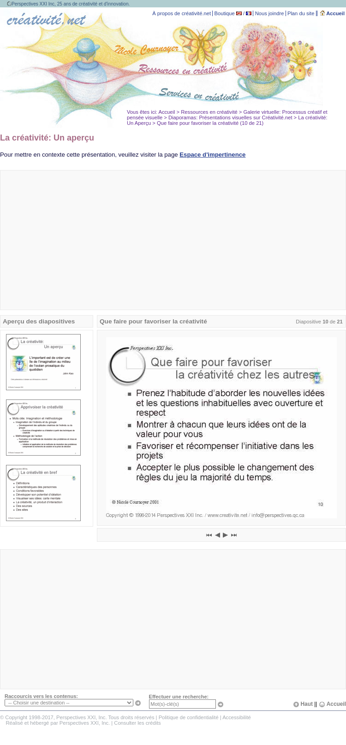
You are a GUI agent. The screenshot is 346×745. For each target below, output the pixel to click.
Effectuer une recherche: (179, 696)
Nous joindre (269, 13)
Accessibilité (236, 717)
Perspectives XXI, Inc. (85, 723)
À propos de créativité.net (181, 13)
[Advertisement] (173, 240)
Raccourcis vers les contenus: (41, 696)
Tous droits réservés (131, 717)
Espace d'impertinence (212, 154)
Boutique (225, 13)
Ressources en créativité (209, 112)
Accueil (332, 13)
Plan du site (300, 13)
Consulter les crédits (137, 723)
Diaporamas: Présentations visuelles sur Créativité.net (230, 117)
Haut (303, 704)
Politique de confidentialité (189, 717)
